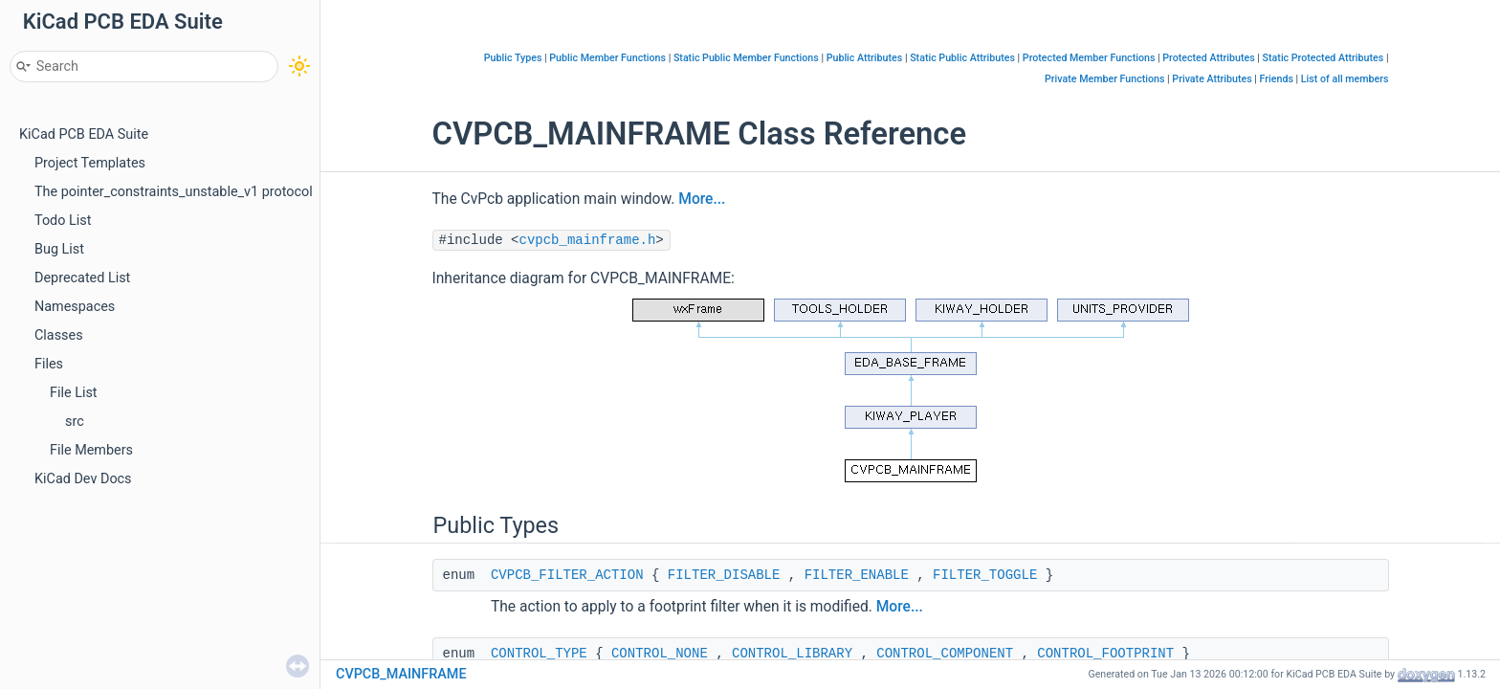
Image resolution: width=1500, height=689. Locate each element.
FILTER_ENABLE (857, 575)
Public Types (513, 58)
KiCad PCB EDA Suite (83, 134)
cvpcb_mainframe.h (587, 240)
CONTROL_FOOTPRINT (1105, 653)
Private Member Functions (1104, 79)
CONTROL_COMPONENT (944, 653)
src (74, 421)
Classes (58, 335)
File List (74, 393)
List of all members (1345, 79)
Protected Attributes (1208, 58)
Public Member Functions (607, 58)
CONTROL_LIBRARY (792, 653)
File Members (91, 450)
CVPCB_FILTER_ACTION (567, 575)
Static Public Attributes (962, 58)
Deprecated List (82, 278)
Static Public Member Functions (746, 58)
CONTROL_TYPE (539, 653)
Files (48, 364)
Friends (1276, 79)
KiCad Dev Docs (83, 479)
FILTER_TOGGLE (985, 575)
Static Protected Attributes (1323, 58)
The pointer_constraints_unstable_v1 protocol (173, 192)
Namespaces (74, 307)
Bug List (59, 249)
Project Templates (89, 163)
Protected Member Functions (1089, 58)
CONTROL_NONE (659, 653)
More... (701, 199)
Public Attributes (865, 58)
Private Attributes (1211, 79)
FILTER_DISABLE (724, 575)
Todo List (62, 220)
